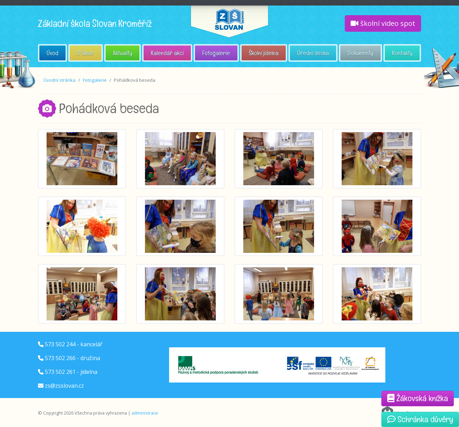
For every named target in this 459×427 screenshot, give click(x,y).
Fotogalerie (216, 53)
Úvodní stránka (59, 80)
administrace (144, 413)
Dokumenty (360, 53)
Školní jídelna (264, 53)
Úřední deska (313, 53)
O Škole (85, 53)
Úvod (52, 53)
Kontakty (402, 53)
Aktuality (122, 53)
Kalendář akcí (167, 53)
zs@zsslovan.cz (64, 385)
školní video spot (383, 23)
